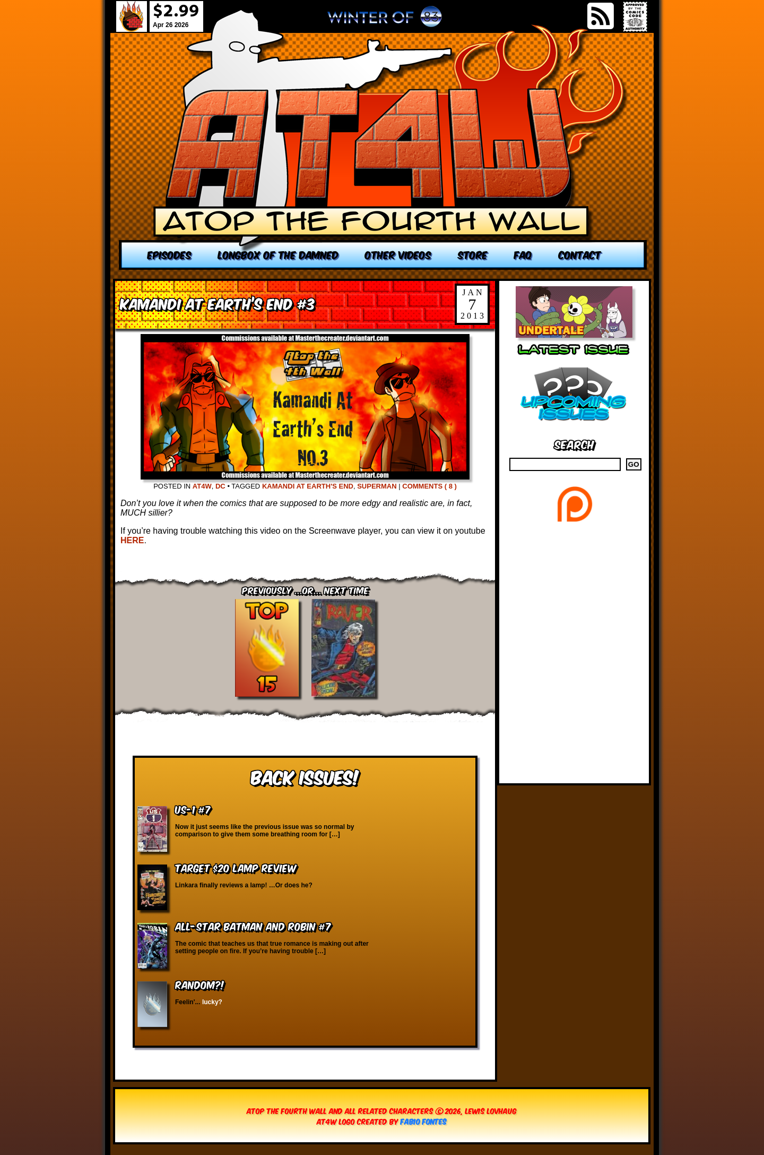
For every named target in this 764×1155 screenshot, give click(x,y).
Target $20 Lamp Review (235, 867)
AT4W (202, 486)
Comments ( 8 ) (429, 486)
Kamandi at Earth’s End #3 (217, 303)
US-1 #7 (193, 809)
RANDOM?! (199, 984)
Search (574, 443)
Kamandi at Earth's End (307, 486)
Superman (376, 486)
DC (220, 486)
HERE (132, 540)
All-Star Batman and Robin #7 (253, 926)
